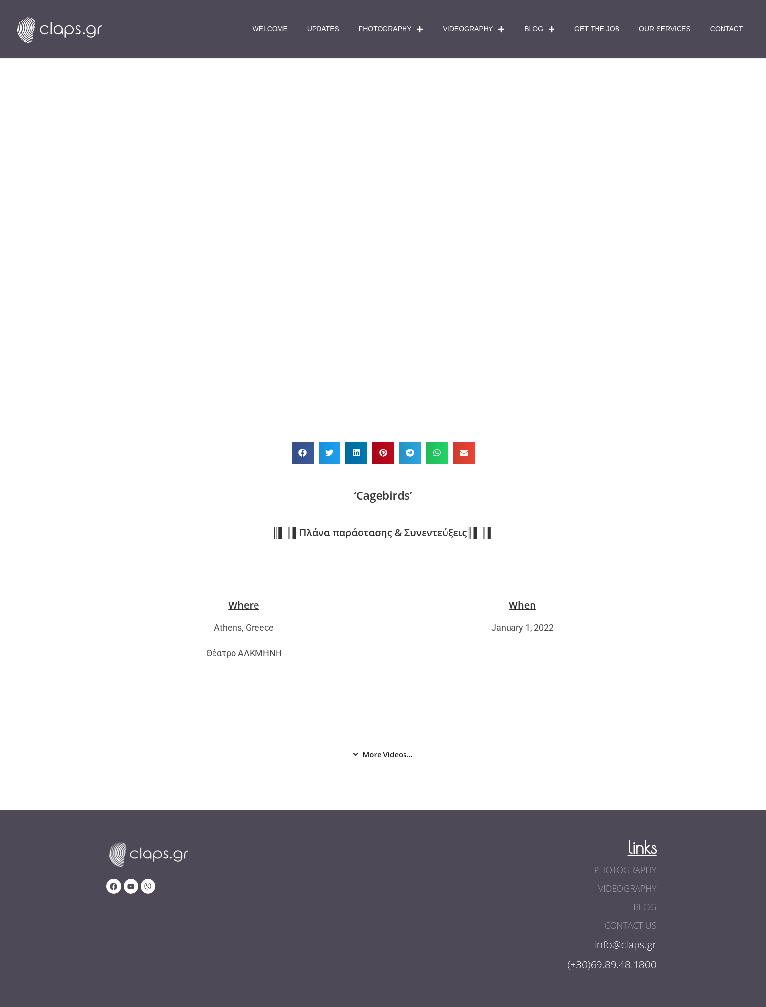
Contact (726, 29)
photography (625, 870)
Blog (539, 29)
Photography (391, 29)
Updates (323, 29)
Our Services (665, 29)
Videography (474, 29)
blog (644, 907)
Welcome (269, 29)
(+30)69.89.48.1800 (611, 964)
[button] (303, 453)
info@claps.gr (626, 944)
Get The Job (596, 29)
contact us (630, 925)
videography (627, 888)
